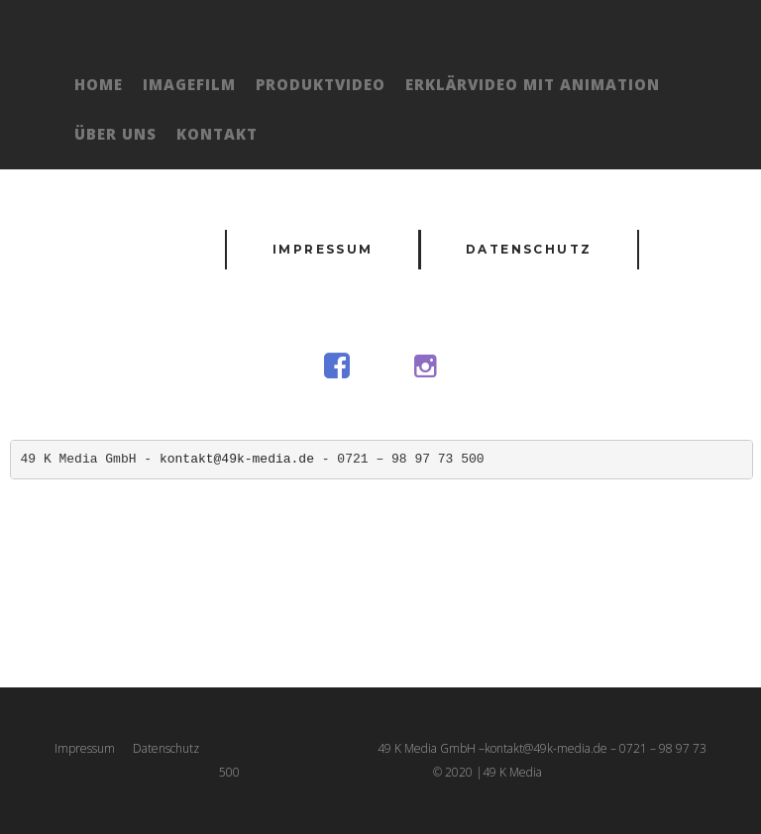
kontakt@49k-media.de (237, 459)
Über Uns (115, 134)
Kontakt (217, 134)
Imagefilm (189, 84)
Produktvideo (320, 84)
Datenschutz (529, 249)
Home (98, 84)
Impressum (323, 249)
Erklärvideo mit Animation (532, 84)
